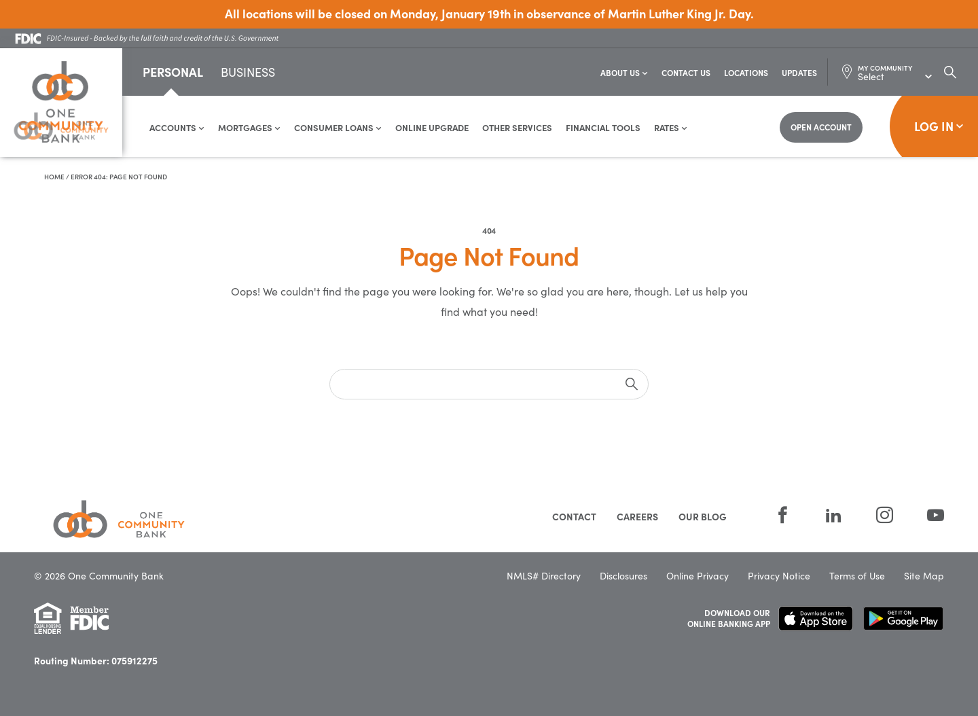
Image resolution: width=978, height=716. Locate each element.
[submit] (632, 384)
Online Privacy (697, 575)
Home (54, 176)
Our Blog (702, 516)
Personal (173, 71)
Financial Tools (603, 127)
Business (248, 73)
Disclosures (623, 575)
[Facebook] (782, 515)
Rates (670, 127)
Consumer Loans (338, 127)
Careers (637, 516)
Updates (799, 72)
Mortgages (249, 127)
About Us (624, 72)
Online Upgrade (432, 127)
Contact (574, 516)
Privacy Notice (779, 575)
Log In (939, 126)
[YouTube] (927, 515)
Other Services (517, 127)
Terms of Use (857, 575)
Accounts (176, 127)
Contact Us (686, 72)
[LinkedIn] (833, 515)
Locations (746, 72)
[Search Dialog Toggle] (950, 72)
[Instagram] (884, 515)
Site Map (924, 575)
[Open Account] (821, 127)
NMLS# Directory (544, 575)
